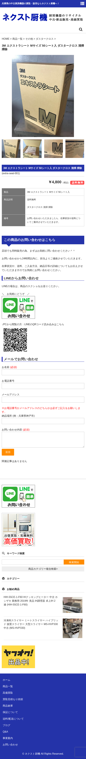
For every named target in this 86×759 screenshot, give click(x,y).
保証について (10, 712)
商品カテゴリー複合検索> (43, 569)
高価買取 (8, 692)
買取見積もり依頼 (13, 699)
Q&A (5, 731)
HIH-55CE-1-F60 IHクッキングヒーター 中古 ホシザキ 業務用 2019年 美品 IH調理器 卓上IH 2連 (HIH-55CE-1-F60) (31, 601)
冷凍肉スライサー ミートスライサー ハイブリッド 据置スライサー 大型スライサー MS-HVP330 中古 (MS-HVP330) (31, 624)
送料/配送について (13, 718)
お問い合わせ (10, 744)
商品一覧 (8, 686)
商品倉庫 (8, 705)
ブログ (6, 725)
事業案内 (8, 738)
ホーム (6, 680)
